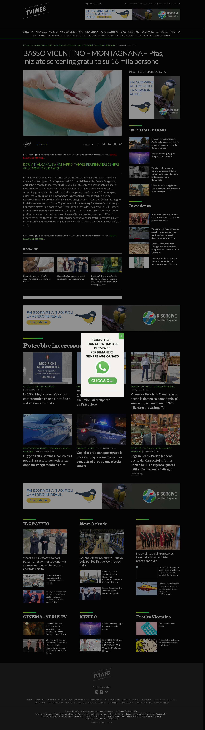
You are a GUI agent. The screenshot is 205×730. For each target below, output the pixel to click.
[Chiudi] (121, 336)
